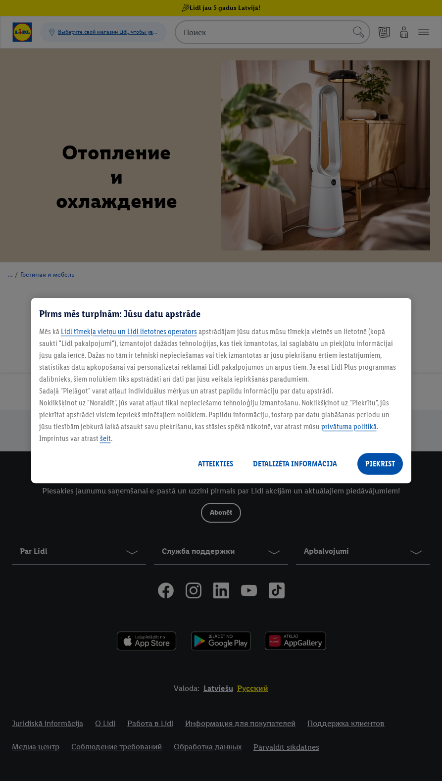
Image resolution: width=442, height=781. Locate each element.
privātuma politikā (349, 426)
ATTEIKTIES (215, 463)
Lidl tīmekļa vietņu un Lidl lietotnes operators (129, 331)
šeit (105, 438)
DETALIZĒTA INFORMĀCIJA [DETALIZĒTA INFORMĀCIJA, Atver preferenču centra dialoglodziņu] (295, 463)
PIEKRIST (380, 463)
